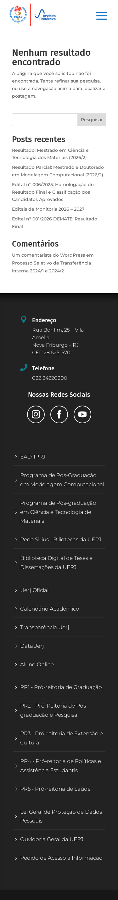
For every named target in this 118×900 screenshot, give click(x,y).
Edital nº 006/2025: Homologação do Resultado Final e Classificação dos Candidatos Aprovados (53, 192)
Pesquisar (92, 119)
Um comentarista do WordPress (48, 255)
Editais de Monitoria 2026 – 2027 (48, 209)
